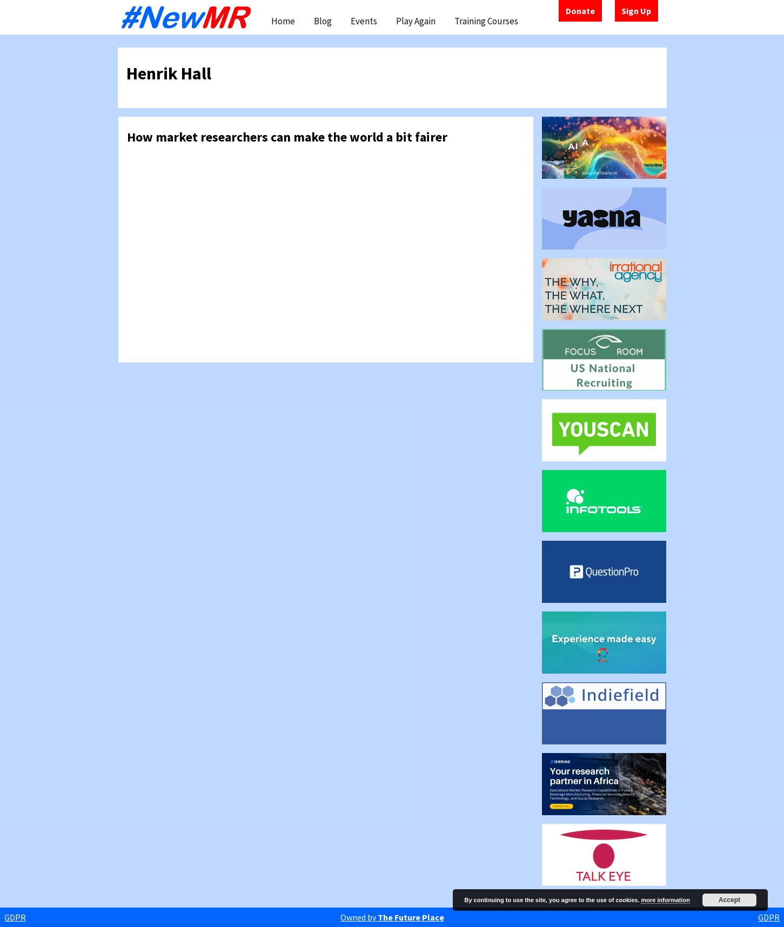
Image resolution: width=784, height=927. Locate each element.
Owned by (392, 917)
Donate (580, 10)
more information (665, 900)
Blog (323, 21)
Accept (729, 900)
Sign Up (636, 10)
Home (283, 21)
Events (364, 21)
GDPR (15, 917)
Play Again (415, 21)
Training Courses (486, 21)
